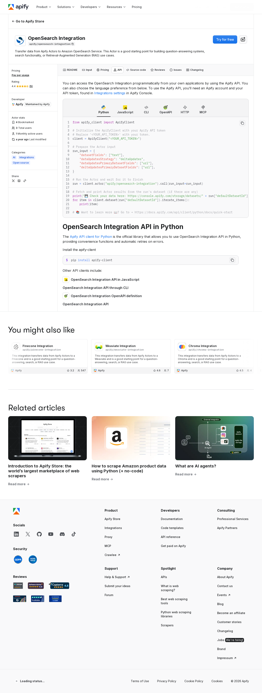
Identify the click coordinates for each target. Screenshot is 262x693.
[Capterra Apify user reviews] (59, 585)
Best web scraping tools (174, 601)
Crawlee (113, 555)
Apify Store (112, 519)
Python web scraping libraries (176, 614)
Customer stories (229, 622)
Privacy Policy (166, 681)
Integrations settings (109, 93)
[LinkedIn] (16, 534)
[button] (120, 510)
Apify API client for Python (91, 237)
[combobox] (243, 39)
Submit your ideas (117, 586)
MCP (108, 546)
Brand (221, 649)
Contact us (225, 586)
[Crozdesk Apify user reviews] (55, 598)
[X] (28, 534)
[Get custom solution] (201, 7)
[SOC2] (33, 559)
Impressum (227, 658)
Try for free (225, 39)
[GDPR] (18, 559)
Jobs (230, 640)
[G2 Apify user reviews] (19, 598)
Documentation (172, 519)
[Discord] (62, 534)
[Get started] (242, 7)
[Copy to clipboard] (242, 123)
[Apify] (18, 7)
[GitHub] (39, 534)
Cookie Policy (193, 681)
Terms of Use (140, 681)
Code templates (172, 528)
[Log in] (221, 7)
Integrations (113, 528)
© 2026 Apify (240, 681)
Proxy (108, 537)
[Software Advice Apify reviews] (36, 585)
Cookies (217, 681)
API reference (170, 537)
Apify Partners (227, 528)
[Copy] (51, 44)
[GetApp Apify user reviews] (18, 585)
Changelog (225, 631)
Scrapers (167, 625)
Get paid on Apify (173, 546)
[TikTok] (73, 534)
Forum (109, 595)
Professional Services (232, 519)
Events (224, 595)
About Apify (225, 577)
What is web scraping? (170, 588)
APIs (164, 577)
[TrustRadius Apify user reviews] (37, 598)
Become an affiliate (231, 613)
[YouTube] (50, 534)
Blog (220, 604)
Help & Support (117, 577)
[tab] (70, 70)
